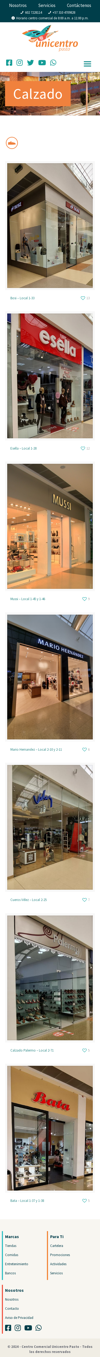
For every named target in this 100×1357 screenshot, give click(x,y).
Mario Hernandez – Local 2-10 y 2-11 (36, 749)
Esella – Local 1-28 (23, 448)
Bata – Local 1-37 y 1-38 (27, 1200)
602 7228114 (33, 12)
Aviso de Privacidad (19, 1317)
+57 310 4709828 (64, 12)
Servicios (46, 5)
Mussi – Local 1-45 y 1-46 (27, 599)
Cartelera (56, 1245)
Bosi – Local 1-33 (22, 298)
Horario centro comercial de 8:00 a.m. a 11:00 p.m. (52, 18)
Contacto (12, 1308)
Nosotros (18, 5)
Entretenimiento (16, 1264)
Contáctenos (79, 5)
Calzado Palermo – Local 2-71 (32, 1050)
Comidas (11, 1255)
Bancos (10, 1273)
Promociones (60, 1255)
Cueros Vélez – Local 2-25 (28, 900)
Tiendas (10, 1245)
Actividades (58, 1264)
